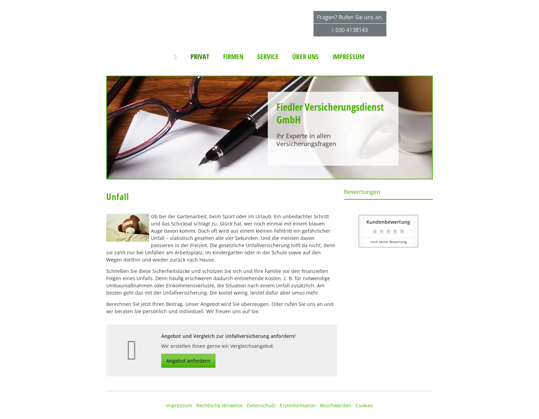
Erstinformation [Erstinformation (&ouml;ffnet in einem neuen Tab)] (298, 405)
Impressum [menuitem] (348, 56)
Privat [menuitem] (199, 56)
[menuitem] (176, 56)
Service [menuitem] (267, 56)
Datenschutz (261, 405)
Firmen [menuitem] (233, 56)
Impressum (179, 405)
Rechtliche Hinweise (219, 405)
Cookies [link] (364, 405)
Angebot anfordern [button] (188, 360)
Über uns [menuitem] (305, 56)
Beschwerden (335, 405)
